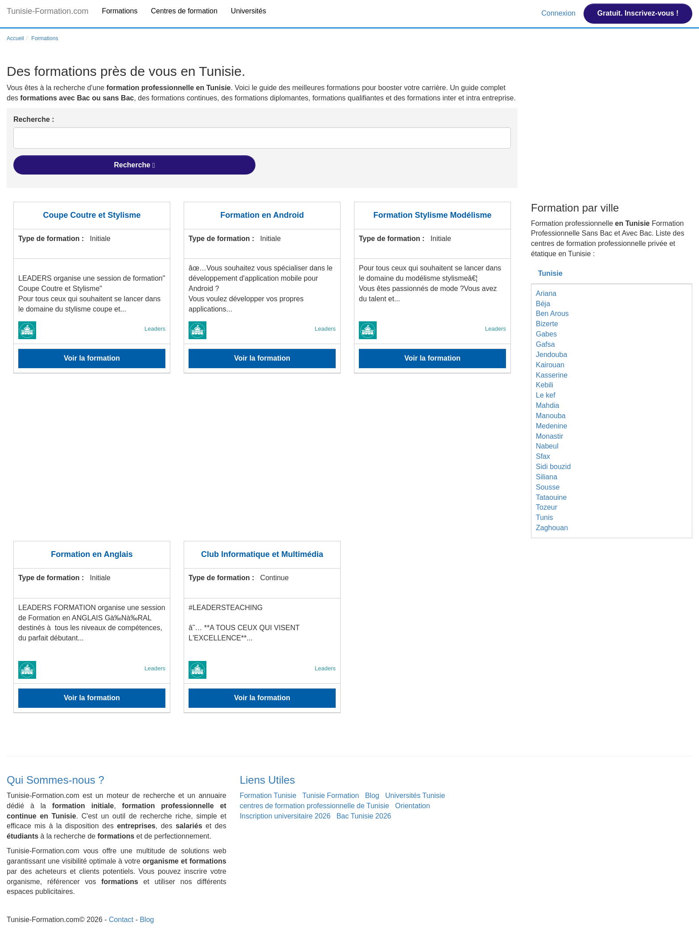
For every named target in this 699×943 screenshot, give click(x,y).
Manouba (551, 416)
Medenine (551, 426)
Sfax (543, 456)
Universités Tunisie (415, 795)
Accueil (15, 38)
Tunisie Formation (330, 795)
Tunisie (550, 273)
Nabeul (547, 446)
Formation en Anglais (91, 554)
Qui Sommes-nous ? (55, 780)
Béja (543, 303)
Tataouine (551, 497)
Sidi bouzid (553, 466)
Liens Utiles (267, 780)
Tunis (544, 517)
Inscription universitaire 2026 (285, 816)
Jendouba (551, 354)
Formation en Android (262, 215)
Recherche (134, 165)
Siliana (546, 477)
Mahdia (547, 405)
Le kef (545, 395)
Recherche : (33, 119)
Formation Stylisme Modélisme (432, 215)
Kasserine (551, 375)
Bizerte (547, 324)
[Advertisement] (262, 462)
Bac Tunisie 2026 (364, 816)
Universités (248, 11)
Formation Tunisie (268, 795)
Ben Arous (552, 313)
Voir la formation (92, 358)
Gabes (546, 334)
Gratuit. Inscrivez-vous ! (637, 13)
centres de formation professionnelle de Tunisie (314, 806)
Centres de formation (184, 11)
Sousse (547, 487)
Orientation (412, 806)
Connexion (559, 13)
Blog (372, 795)
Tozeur (546, 507)
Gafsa (545, 344)
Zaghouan (552, 528)
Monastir (549, 436)
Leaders (154, 328)
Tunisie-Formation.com (47, 11)
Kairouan (550, 365)
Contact (121, 919)
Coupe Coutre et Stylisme (91, 215)
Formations (119, 11)
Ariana (546, 293)
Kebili (544, 385)
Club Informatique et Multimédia (262, 554)
